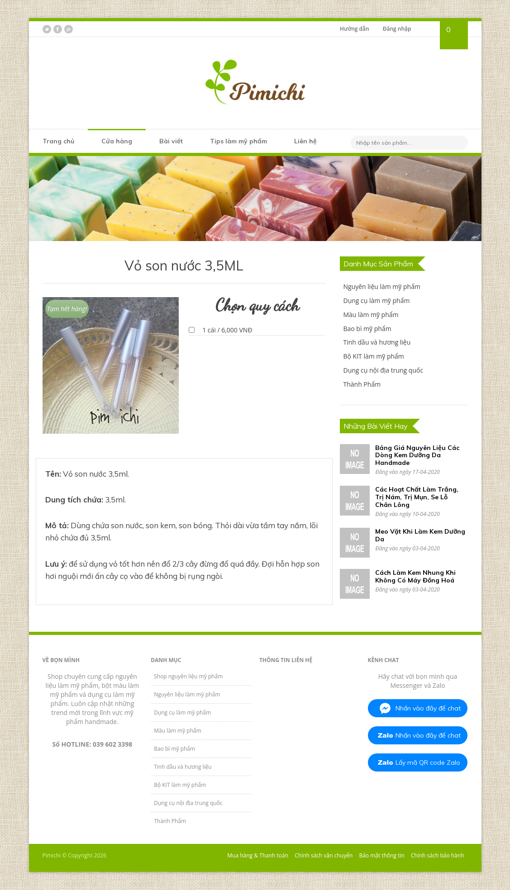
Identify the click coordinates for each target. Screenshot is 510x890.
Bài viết (171, 141)
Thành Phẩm (362, 384)
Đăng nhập (397, 29)
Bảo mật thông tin (381, 855)
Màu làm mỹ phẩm (370, 314)
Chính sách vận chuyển (324, 855)
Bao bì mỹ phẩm (367, 328)
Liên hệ (305, 141)
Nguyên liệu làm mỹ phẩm (381, 286)
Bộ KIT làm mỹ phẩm (373, 356)
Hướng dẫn (354, 29)
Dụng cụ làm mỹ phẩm (376, 300)
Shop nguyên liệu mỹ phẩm (188, 676)
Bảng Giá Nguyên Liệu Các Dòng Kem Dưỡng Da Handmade (417, 455)
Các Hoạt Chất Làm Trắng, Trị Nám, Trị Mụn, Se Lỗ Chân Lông (416, 497)
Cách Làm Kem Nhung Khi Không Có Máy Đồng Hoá (415, 576)
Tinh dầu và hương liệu (376, 342)
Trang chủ (58, 141)
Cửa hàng (116, 141)
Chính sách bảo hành (437, 855)
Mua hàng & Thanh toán (257, 855)
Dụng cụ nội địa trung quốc (383, 370)
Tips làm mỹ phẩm (238, 141)
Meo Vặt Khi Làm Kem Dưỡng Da (420, 535)
